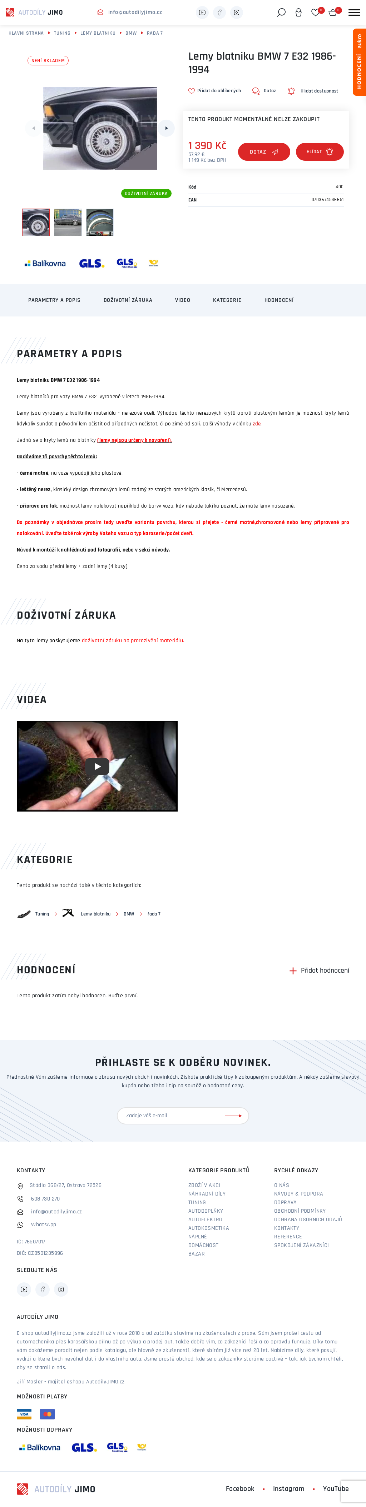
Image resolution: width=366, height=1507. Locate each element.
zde (257, 424)
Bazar (196, 1254)
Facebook (240, 1489)
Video (182, 300)
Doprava (285, 1203)
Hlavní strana (26, 33)
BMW (131, 33)
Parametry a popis (54, 300)
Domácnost (203, 1245)
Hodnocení (279, 300)
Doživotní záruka (128, 300)
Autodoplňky (205, 1211)
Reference (288, 1237)
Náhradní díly (207, 1194)
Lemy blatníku (97, 33)
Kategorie (227, 300)
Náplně (197, 1237)
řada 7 (155, 33)
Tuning (62, 33)
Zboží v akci (204, 1185)
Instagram (289, 1489)
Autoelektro (205, 1220)
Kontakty (286, 1228)
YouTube (336, 1489)
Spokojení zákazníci (301, 1245)
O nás (281, 1185)
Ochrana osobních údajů (308, 1220)
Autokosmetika (208, 1228)
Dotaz (264, 152)
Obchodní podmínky (300, 1211)
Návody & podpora (298, 1194)
